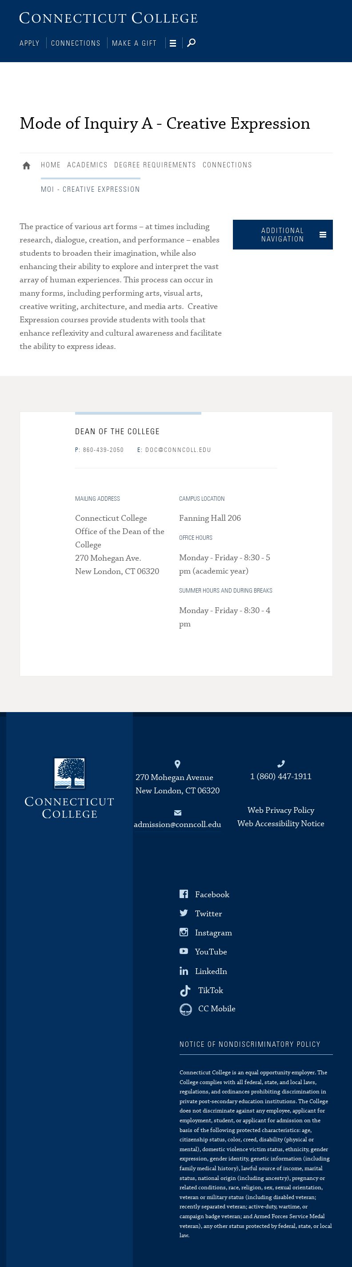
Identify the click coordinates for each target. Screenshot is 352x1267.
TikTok (210, 989)
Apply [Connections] (30, 43)
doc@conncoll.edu (174, 449)
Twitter (208, 913)
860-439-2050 (99, 449)
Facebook (212, 893)
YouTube (211, 951)
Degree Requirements (155, 164)
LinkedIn (211, 970)
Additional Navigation (282, 234)
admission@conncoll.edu (177, 823)
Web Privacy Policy (281, 809)
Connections (76, 43)
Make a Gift (134, 43)
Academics (87, 164)
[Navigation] (176, 43)
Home (29, 165)
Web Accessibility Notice (280, 822)
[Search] (198, 43)
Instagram (213, 932)
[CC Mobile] (208, 1009)
